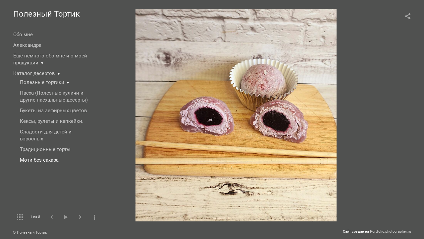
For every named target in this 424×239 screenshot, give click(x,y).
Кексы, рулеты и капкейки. (51, 121)
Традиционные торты (45, 149)
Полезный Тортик (46, 14)
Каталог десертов (34, 73)
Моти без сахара (39, 160)
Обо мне (23, 35)
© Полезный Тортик (30, 232)
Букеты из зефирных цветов (53, 111)
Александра (27, 45)
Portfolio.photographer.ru (390, 231)
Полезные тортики (42, 82)
